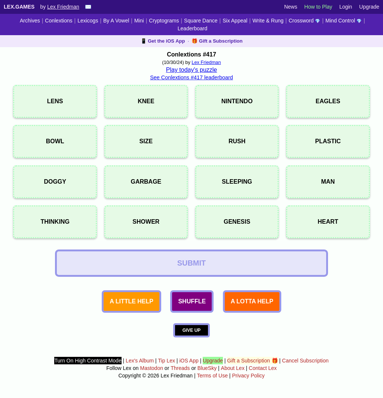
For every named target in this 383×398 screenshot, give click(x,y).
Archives (30, 21)
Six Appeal (235, 21)
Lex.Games (19, 7)
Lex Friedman (63, 7)
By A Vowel (116, 21)
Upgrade (369, 7)
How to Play (318, 7)
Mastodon (151, 368)
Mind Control (343, 21)
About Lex (233, 368)
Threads (180, 368)
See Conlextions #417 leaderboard (191, 77)
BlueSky (207, 368)
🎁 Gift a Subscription (217, 41)
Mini (139, 21)
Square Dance (201, 21)
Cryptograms (164, 21)
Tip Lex (166, 361)
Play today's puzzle (191, 70)
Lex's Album (140, 361)
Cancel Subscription (305, 361)
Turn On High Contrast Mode (87, 361)
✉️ (88, 7)
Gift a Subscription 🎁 (252, 361)
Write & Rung (268, 21)
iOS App (188, 361)
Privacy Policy (248, 376)
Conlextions (58, 21)
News (290, 7)
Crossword (305, 21)
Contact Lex (263, 368)
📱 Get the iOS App (163, 41)
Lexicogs (87, 21)
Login (345, 7)
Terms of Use (212, 376)
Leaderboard (192, 28)
